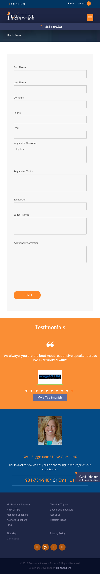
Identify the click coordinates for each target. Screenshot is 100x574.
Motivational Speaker (18, 504)
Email (17, 128)
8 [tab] (62, 391)
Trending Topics (59, 504)
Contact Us (13, 538)
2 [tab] (31, 391)
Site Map (11, 533)
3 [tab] (37, 391)
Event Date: (20, 199)
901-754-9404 (18, 4)
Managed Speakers (17, 514)
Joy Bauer (50, 154)
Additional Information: (26, 243)
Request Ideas (58, 519)
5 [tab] (47, 391)
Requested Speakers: (25, 143)
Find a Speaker (53, 26)
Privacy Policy (57, 533)
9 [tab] (67, 391)
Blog (9, 525)
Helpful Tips (13, 509)
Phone (17, 112)
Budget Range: (22, 214)
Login (71, 3)
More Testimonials (50, 397)
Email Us (66, 480)
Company (19, 97)
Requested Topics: (24, 171)
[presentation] (39, 276)
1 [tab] (26, 391)
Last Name (20, 82)
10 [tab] (72, 391)
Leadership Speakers (61, 509)
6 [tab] (52, 391)
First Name (20, 67)
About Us (55, 514)
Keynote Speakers (17, 519)
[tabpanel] (50, 367)
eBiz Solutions (63, 568)
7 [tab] (57, 391)
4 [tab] (42, 391)
